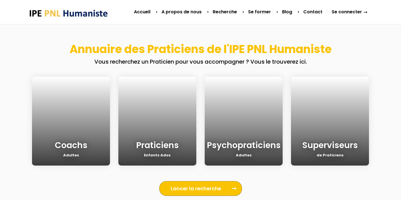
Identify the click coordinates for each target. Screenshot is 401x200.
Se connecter (350, 12)
